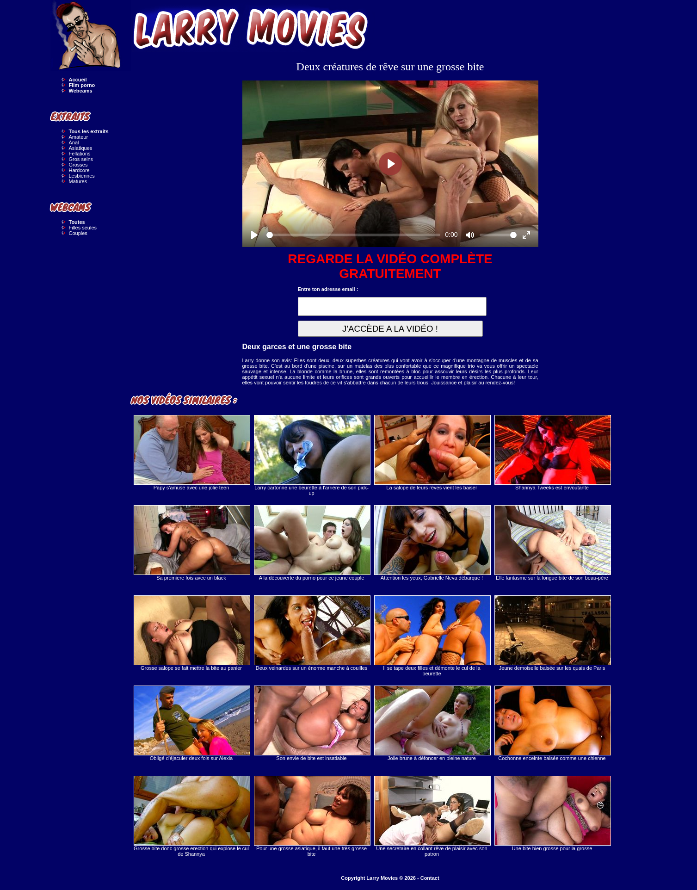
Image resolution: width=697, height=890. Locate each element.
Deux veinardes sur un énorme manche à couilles (312, 633)
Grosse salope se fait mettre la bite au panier (191, 633)
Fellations (80, 153)
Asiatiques (81, 148)
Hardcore (79, 170)
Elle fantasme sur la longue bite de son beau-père (552, 543)
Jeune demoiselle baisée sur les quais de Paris (552, 633)
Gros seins (81, 159)
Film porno (82, 85)
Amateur (78, 137)
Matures (78, 181)
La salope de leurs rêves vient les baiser (432, 452)
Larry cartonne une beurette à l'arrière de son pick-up (312, 455)
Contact (429, 878)
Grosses (78, 164)
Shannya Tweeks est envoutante (552, 452)
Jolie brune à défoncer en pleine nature (432, 723)
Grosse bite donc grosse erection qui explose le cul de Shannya (191, 816)
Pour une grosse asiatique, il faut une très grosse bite (312, 816)
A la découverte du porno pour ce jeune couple (312, 543)
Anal (74, 142)
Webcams (81, 90)
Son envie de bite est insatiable (312, 723)
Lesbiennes (82, 176)
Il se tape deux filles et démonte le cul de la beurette (432, 635)
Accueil (78, 79)
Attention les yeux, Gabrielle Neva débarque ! (432, 543)
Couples (78, 233)
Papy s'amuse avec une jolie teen (191, 452)
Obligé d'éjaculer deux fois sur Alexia (191, 723)
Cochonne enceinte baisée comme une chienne (552, 723)
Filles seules (83, 227)
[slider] (353, 235)
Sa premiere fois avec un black (191, 543)
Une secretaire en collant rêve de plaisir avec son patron (432, 816)
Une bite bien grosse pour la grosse (552, 813)
